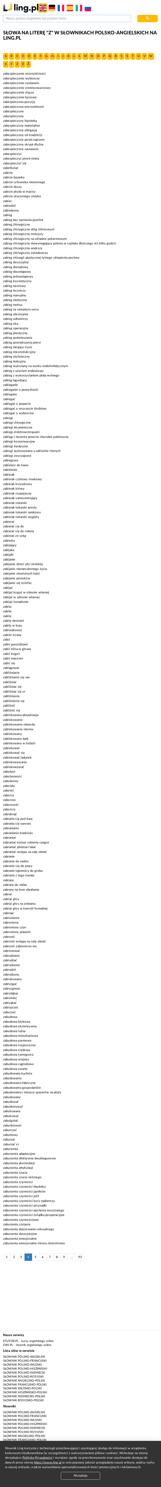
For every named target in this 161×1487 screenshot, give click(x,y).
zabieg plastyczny (15, 333)
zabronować (11, 950)
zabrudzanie (11, 955)
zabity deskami (13, 620)
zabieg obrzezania (15, 314)
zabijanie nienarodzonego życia (25, 569)
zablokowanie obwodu (19, 724)
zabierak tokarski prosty (20, 507)
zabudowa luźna (14, 1031)
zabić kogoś (11, 653)
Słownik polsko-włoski (22, 1364)
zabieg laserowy (14, 286)
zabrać (7, 894)
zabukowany (12, 1111)
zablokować (11, 748)
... (71, 1257)
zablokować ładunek (17, 757)
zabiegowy (10, 460)
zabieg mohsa (12, 304)
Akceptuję (80, 1475)
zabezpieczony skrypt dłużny (23, 144)
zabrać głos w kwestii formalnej (25, 908)
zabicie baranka (13, 177)
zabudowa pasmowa (17, 1040)
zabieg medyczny (15, 300)
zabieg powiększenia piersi (22, 342)
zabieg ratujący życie (17, 347)
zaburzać (9, 1139)
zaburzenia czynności (18, 1182)
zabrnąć (8, 913)
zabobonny (10, 781)
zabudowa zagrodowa (18, 1064)
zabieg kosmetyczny (17, 281)
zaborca (8, 795)
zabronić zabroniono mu (20, 946)
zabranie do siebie (16, 861)
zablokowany (12, 734)
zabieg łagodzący (15, 380)
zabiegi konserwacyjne (19, 441)
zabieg (7, 215)
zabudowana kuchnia (17, 1073)
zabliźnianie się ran (16, 677)
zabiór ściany (12, 635)
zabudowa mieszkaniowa (20, 1035)
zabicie (8, 172)
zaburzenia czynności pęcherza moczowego (33, 1210)
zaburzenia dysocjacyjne (20, 1233)
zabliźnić (9, 705)
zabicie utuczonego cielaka (22, 196)
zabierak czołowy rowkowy (22, 479)
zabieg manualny (14, 295)
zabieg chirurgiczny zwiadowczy (25, 252)
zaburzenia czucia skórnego (22, 1177)
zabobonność (12, 776)
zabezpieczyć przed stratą (21, 158)
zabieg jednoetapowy (18, 276)
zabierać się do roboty (18, 531)
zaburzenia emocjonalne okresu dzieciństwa (34, 1243)
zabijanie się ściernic (17, 583)
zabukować (11, 1116)
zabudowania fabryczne (19, 1083)
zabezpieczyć (12, 154)
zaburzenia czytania (16, 1224)
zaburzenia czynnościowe (21, 1219)
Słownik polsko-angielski (24, 1356)
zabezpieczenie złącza (18, 92)
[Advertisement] (80, 1297)
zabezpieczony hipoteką (20, 120)
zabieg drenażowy (15, 267)
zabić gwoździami (15, 644)
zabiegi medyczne (15, 446)
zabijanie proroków (16, 578)
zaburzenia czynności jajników (24, 1191)
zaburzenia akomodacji (19, 1163)
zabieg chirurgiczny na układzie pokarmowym (35, 238)
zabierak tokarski (15, 503)
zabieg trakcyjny (14, 361)
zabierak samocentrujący (20, 498)
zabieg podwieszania (17, 337)
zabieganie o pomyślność (20, 389)
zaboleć (8, 790)
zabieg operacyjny (16, 328)
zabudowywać (13, 1106)
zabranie (9, 856)
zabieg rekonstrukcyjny (19, 352)
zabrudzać (10, 960)
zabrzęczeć (10, 1007)
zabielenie (10, 469)
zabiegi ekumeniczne (17, 427)
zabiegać (9, 399)
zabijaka (8, 550)
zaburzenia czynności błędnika (24, 1186)
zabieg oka (10, 323)
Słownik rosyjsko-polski (23, 1400)
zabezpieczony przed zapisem (23, 139)
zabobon (9, 771)
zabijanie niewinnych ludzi (21, 573)
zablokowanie (13, 719)
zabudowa (10, 1017)
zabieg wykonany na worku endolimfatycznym (35, 366)
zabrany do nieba (15, 884)
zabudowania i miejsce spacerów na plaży (32, 1092)
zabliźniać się (12, 686)
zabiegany (10, 394)
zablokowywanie (15, 762)
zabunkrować (12, 1125)
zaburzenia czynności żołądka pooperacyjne (33, 1215)
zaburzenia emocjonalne (20, 1238)
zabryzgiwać (11, 988)
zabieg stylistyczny (16, 356)
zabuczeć (9, 1012)
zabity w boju (12, 625)
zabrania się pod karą (17, 818)
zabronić (9, 936)
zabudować (11, 1101)
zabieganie (10, 385)
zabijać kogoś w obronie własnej (26, 592)
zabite (7, 611)
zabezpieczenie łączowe (20, 97)
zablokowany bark (16, 738)
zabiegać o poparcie (17, 403)
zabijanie (9, 559)
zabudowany (12, 1097)
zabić (6, 639)
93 (80, 1257)
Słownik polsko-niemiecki (24, 1372)
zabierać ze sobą (14, 535)
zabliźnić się (11, 710)
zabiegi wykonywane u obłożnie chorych (32, 451)
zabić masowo (13, 658)
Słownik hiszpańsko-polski (25, 1392)
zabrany (8, 880)
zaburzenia (10, 1149)
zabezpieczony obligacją (20, 130)
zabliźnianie (11, 672)
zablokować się (14, 752)
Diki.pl (8, 1345)
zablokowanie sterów (18, 729)
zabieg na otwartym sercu (21, 309)
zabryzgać (10, 984)
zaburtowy (10, 1135)
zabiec (7, 201)
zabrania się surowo (17, 823)
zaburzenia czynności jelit (21, 1196)
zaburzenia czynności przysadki (25, 1205)
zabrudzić (9, 969)
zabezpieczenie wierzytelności (24, 73)
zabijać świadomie (16, 601)
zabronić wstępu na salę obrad (24, 941)
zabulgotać (10, 1120)
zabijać (8, 587)
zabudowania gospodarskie (22, 1087)
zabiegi (8, 418)
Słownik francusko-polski (25, 1384)
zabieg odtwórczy (15, 318)
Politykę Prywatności (37, 1457)
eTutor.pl (10, 1341)
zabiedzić (9, 205)
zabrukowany (12, 979)
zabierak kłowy (14, 488)
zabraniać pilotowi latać (19, 847)
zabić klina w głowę (17, 649)
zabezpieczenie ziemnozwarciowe (27, 88)
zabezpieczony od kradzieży (22, 135)
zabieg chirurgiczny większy (22, 248)
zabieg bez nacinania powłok (23, 220)
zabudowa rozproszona (19, 1045)
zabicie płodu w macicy (19, 191)
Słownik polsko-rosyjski (23, 1376)
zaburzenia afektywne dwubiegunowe (29, 1158)
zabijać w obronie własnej (21, 597)
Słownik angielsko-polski (24, 1380)
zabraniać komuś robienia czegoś (26, 842)
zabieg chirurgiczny (16, 224)
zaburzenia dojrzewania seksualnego (28, 1229)
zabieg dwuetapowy (17, 271)
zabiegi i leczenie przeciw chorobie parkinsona (35, 437)
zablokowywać (13, 767)
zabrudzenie (11, 965)
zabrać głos (11, 899)
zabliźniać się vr (14, 691)
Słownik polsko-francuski (25, 1360)
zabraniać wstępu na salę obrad (25, 852)
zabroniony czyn (14, 927)
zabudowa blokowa (16, 1021)
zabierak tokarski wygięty (21, 517)
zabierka (9, 540)
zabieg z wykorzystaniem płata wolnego (31, 375)
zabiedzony (11, 210)
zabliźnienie (11, 696)
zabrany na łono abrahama (21, 889)
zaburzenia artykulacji (18, 1167)
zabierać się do (13, 526)
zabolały (9, 786)
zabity (7, 616)
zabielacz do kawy (16, 465)
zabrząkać (10, 1002)
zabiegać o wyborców (18, 413)
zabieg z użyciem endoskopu (23, 370)
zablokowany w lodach (19, 743)
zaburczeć (10, 1130)
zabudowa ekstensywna (19, 1026)
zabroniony (11, 922)
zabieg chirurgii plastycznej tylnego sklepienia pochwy (41, 257)
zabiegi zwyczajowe (17, 455)
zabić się (9, 663)
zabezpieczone (13, 111)
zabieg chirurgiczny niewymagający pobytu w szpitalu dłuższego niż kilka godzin (59, 243)
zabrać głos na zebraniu (19, 903)
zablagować (11, 668)
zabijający (10, 545)
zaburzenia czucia (15, 1172)
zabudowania (12, 1078)
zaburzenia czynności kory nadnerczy (29, 1201)
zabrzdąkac (10, 993)
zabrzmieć (10, 998)
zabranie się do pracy (17, 866)
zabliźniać (10, 682)
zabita (7, 606)
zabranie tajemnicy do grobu (23, 870)
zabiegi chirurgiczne (17, 422)
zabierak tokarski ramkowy (22, 512)
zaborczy (9, 809)
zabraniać (9, 837)
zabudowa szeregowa (18, 1054)
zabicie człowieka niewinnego (24, 182)
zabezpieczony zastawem (20, 149)
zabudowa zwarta (15, 1068)
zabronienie (11, 918)
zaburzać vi (11, 1144)
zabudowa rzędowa (16, 1050)
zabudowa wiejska (16, 1059)
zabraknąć (10, 814)
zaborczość (11, 804)
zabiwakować (12, 630)
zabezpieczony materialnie (21, 125)
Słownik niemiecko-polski (24, 1396)
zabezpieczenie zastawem (21, 83)
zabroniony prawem (17, 932)
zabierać (8, 521)
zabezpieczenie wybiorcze (21, 78)
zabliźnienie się (14, 701)
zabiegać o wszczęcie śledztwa (24, 408)
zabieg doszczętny (16, 262)
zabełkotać (10, 168)
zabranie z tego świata (18, 875)
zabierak (9, 474)
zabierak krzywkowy (17, 484)
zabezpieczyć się (14, 163)
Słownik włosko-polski (22, 1388)
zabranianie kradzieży (18, 833)
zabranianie (11, 828)
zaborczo (9, 800)
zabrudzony (11, 974)
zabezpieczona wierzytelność (23, 106)
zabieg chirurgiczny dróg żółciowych (28, 229)
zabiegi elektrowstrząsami (21, 432)
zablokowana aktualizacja (21, 715)
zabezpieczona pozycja (19, 102)
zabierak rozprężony (17, 493)
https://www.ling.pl (48, 1462)
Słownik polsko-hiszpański (25, 1368)
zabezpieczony (13, 116)
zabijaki (8, 554)
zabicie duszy (12, 186)
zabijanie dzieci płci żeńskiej (23, 564)
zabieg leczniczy (14, 290)
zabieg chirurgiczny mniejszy (23, 234)
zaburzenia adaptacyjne (19, 1153)
